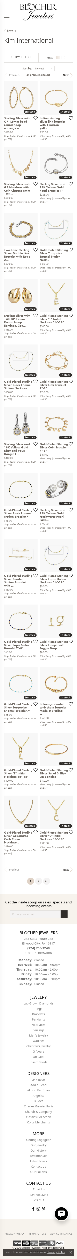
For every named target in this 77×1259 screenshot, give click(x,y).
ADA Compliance (61, 1233)
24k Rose (38, 1080)
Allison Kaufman (38, 1090)
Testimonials (38, 1156)
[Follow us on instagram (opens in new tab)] (38, 1209)
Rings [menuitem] (38, 1009)
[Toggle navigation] (7, 18)
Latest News (38, 1161)
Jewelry (11, 30)
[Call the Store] (38, 948)
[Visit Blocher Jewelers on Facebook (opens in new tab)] (33, 1209)
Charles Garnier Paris (38, 1106)
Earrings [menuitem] (38, 1030)
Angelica (38, 1096)
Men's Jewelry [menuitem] (38, 1035)
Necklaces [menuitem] (38, 1025)
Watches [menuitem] (38, 1041)
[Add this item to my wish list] (34, 118)
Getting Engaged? (38, 1140)
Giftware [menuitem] (39, 1051)
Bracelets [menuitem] (38, 1014)
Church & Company (38, 1112)
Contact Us (38, 1166)
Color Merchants (38, 1122)
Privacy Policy (56, 1252)
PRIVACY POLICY (15, 1233)
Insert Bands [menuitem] (38, 1062)
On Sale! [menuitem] (38, 1057)
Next (66, 75)
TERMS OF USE (37, 1233)
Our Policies (38, 1172)
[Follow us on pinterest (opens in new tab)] (43, 1209)
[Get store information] (38, 953)
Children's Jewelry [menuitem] (38, 1046)
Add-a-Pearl (38, 1085)
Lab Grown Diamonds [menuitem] (39, 1003)
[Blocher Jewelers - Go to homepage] (38, 11)
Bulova (38, 1101)
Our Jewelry (39, 1145)
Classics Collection (38, 1117)
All (46, 881)
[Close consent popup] (70, 1252)
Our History (38, 1150)
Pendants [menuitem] (38, 1019)
